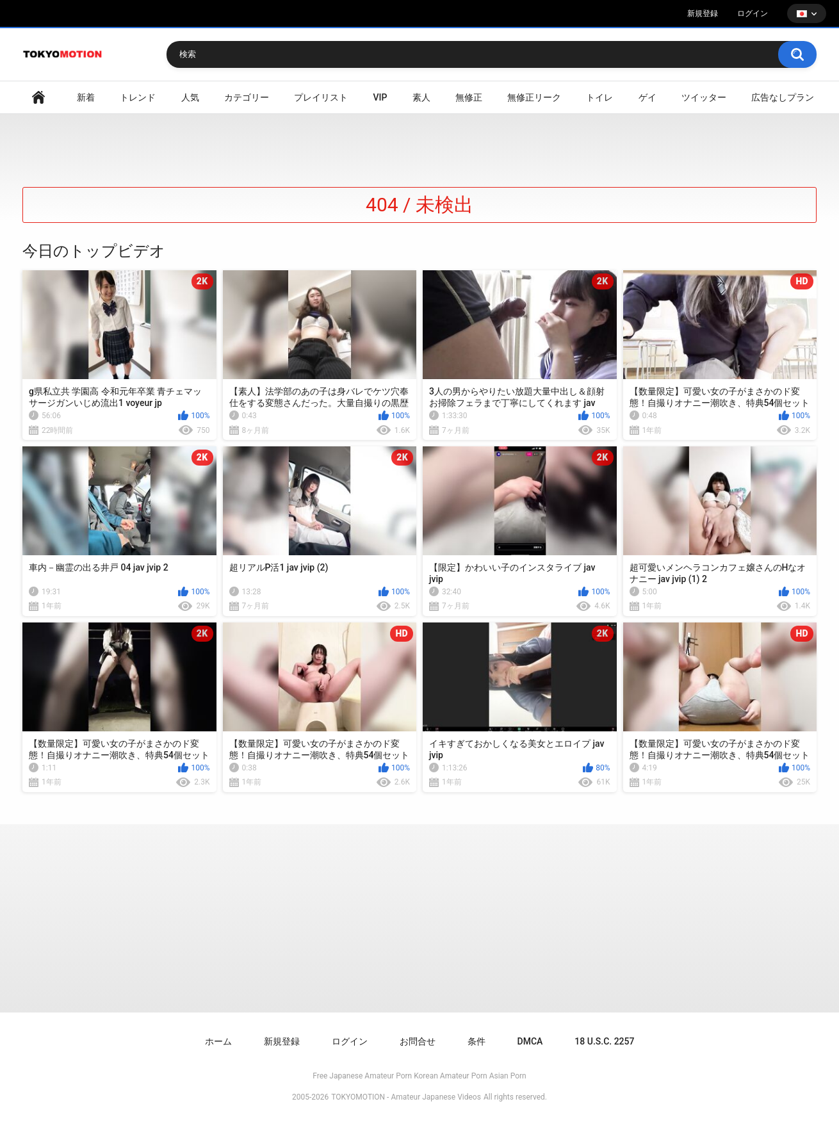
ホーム (218, 1041)
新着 (86, 97)
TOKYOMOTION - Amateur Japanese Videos (406, 1097)
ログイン (752, 13)
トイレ (599, 97)
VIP (380, 97)
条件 (476, 1041)
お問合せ (418, 1041)
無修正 (468, 97)
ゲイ (647, 97)
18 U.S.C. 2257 (604, 1041)
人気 (190, 97)
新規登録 (702, 13)
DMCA (530, 1041)
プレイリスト (321, 97)
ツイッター (703, 97)
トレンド (138, 97)
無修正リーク (534, 97)
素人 (421, 97)
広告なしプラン (782, 97)
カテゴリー (246, 97)
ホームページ (38, 97)
